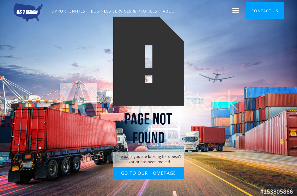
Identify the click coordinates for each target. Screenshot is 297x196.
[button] (236, 11)
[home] (28, 11)
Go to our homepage (148, 173)
